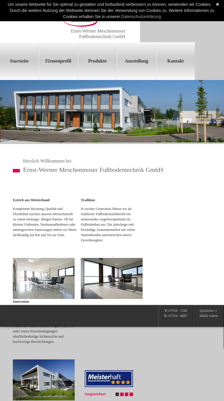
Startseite (19, 60)
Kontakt (175, 60)
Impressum (208, 343)
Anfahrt (206, 332)
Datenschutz (209, 338)
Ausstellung (136, 60)
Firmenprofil (58, 60)
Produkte (97, 60)
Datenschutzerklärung (141, 16)
